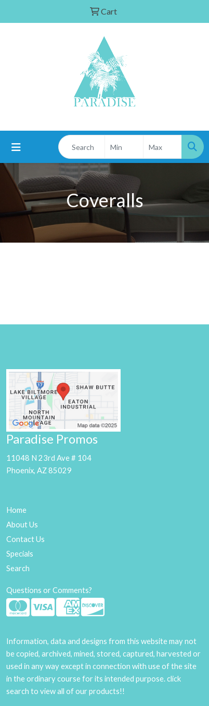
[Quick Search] (81, 147)
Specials (19, 553)
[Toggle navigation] (16, 147)
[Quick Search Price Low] (123, 147)
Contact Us (25, 539)
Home (16, 510)
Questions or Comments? (49, 590)
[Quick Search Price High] (162, 147)
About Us (22, 524)
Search (18, 568)
